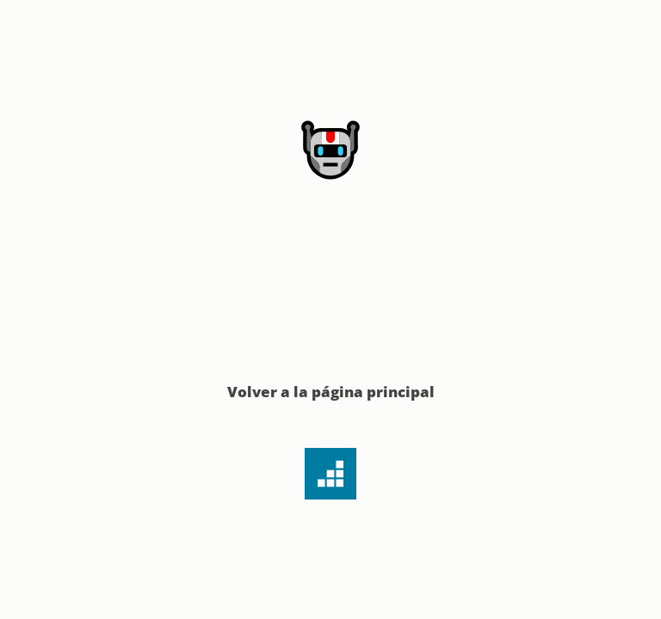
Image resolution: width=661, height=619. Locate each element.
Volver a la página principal (331, 391)
